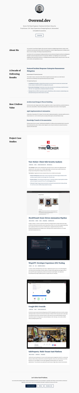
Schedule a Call (49, 385)
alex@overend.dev (31, 385)
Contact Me (39, 35)
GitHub (40, 385)
